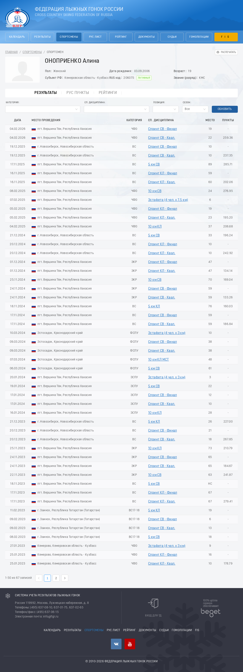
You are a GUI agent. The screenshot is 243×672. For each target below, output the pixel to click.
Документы (146, 37)
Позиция (158, 102)
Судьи (172, 37)
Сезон (186, 102)
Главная (11, 52)
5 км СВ (154, 164)
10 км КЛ (155, 226)
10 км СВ (154, 191)
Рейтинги (108, 93)
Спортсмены (69, 37)
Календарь (17, 37)
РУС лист (95, 37)
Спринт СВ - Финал (162, 129)
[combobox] (42, 109)
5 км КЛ (154, 306)
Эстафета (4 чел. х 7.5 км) (168, 200)
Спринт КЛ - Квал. (161, 182)
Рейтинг (121, 37)
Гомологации (199, 37)
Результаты (42, 37)
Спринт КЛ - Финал (162, 173)
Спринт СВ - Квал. (161, 138)
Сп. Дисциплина (94, 102)
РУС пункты (77, 93)
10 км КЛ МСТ (158, 360)
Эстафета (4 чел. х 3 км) (167, 333)
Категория (12, 102)
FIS (226, 37)
